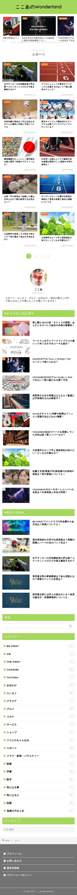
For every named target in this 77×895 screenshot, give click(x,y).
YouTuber (40, 677)
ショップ (40, 732)
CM (40, 653)
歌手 (40, 779)
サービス (40, 724)
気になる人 (40, 794)
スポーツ (40, 747)
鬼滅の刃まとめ (40, 810)
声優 (40, 771)
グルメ (40, 708)
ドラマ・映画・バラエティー (40, 755)
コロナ (40, 716)
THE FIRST (40, 661)
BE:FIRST (40, 645)
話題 (40, 802)
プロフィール (14, 853)
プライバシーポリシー (19, 875)
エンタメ (40, 693)
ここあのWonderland (38, 6)
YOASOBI (40, 669)
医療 (40, 763)
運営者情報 (13, 868)
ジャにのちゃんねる (40, 740)
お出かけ (40, 685)
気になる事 (40, 787)
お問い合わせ (14, 860)
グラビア (40, 700)
